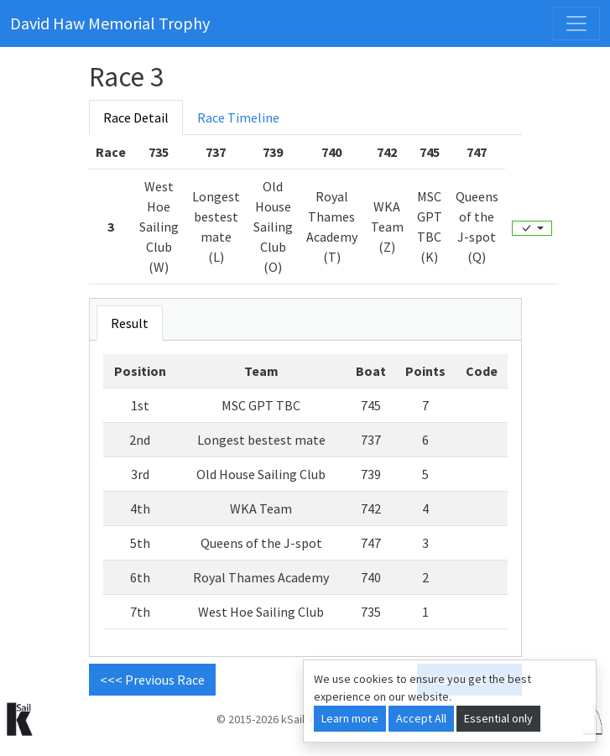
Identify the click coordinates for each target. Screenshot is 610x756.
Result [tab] (130, 323)
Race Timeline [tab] (238, 117)
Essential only (498, 718)
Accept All (421, 718)
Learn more (349, 718)
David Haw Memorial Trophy (110, 23)
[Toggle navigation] (576, 23)
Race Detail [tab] (136, 117)
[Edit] (532, 228)
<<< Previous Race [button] (152, 679)
